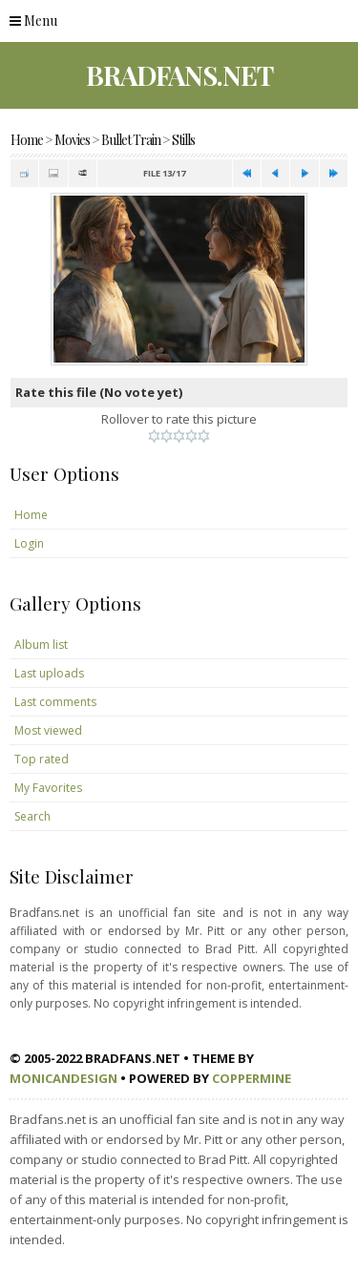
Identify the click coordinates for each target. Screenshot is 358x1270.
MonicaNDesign (63, 1078)
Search (32, 816)
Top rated (41, 759)
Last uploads (49, 673)
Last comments (55, 702)
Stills (183, 140)
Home (27, 140)
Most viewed (48, 730)
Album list (41, 644)
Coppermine (251, 1078)
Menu (33, 20)
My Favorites (48, 788)
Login (29, 543)
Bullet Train (130, 140)
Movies (72, 140)
